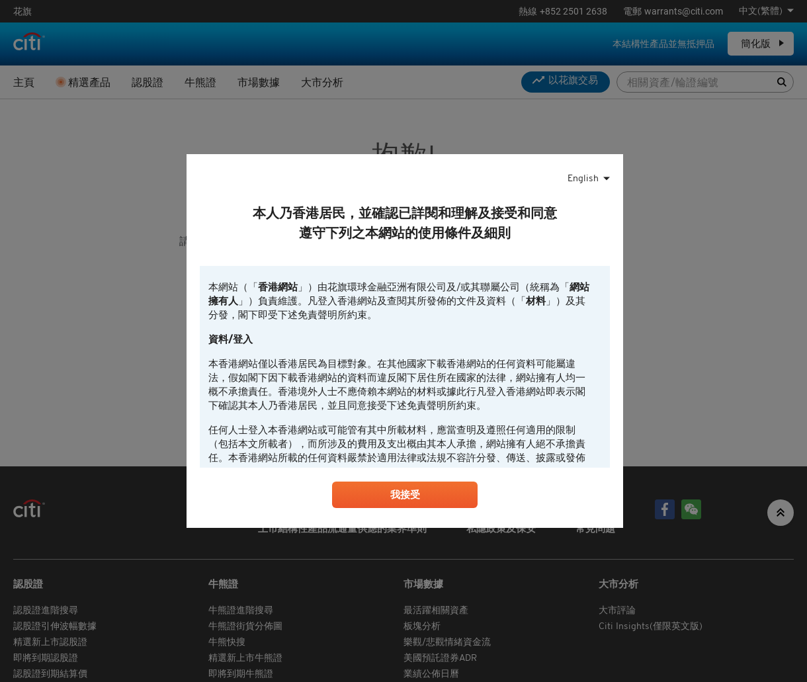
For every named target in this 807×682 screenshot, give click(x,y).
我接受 (405, 497)
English (583, 177)
